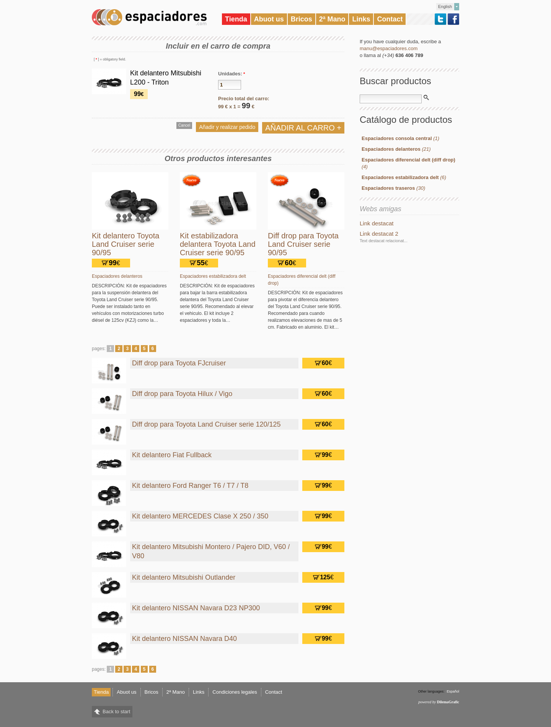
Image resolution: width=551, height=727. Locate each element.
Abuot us (269, 19)
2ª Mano (332, 19)
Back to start (116, 711)
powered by (438, 702)
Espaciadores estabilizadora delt (213, 276)
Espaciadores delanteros (117, 276)
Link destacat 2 (379, 233)
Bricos (301, 19)
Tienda (236, 19)
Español (453, 691)
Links (361, 19)
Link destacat (376, 223)
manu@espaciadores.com (388, 48)
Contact (390, 19)
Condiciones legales (234, 692)
